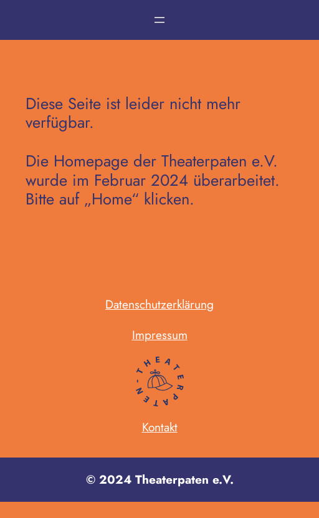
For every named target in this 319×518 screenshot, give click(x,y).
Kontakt (160, 427)
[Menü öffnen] (159, 19)
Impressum (160, 334)
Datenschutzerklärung (159, 304)
